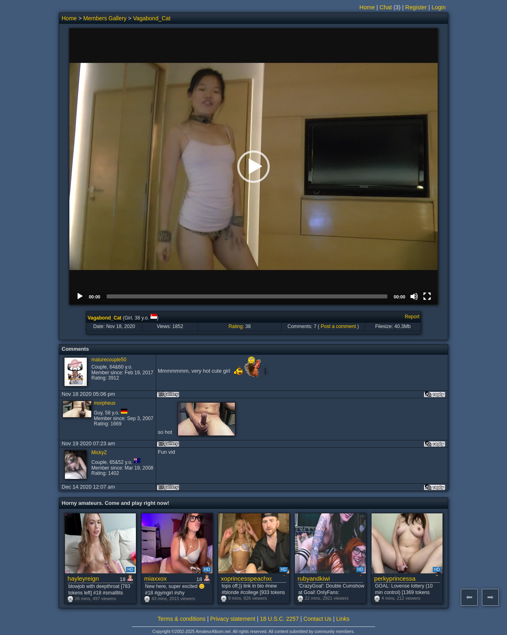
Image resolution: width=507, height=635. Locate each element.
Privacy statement (232, 619)
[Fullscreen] (427, 296)
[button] (253, 166)
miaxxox (155, 578)
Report (412, 317)
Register (416, 7)
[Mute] (414, 296)
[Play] (80, 296)
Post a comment (338, 326)
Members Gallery (105, 18)
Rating (235, 326)
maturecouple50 (108, 360)
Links (343, 619)
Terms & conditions (182, 619)
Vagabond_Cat (151, 18)
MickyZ (99, 452)
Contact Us (317, 619)
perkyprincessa (395, 578)
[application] (253, 166)
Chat (386, 7)
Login (439, 7)
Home (367, 7)
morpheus (104, 403)
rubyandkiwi (314, 578)
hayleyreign (83, 578)
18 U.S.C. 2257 (279, 619)
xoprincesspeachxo (246, 578)
